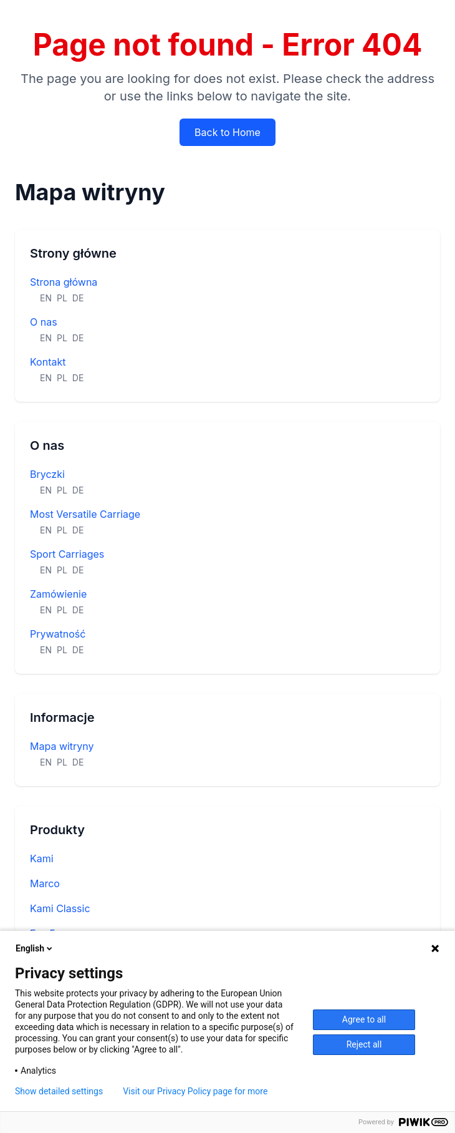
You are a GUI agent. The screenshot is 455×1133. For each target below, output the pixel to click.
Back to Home (227, 132)
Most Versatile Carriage (85, 514)
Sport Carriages (67, 554)
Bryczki (47, 474)
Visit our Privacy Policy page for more (195, 1091)
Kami (42, 858)
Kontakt (47, 362)
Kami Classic (60, 908)
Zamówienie (58, 594)
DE (78, 298)
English (35, 948)
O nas (43, 322)
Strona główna (63, 282)
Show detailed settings (59, 1091)
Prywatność (57, 634)
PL (62, 298)
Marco (45, 883)
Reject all (364, 1044)
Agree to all (364, 1019)
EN (46, 298)
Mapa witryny (62, 746)
